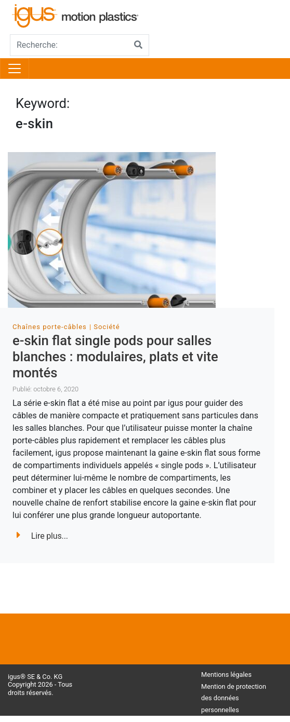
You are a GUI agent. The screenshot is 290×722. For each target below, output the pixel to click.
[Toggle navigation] (14, 68)
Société (107, 327)
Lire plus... (42, 536)
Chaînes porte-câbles (49, 327)
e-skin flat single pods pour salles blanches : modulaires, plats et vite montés (115, 356)
